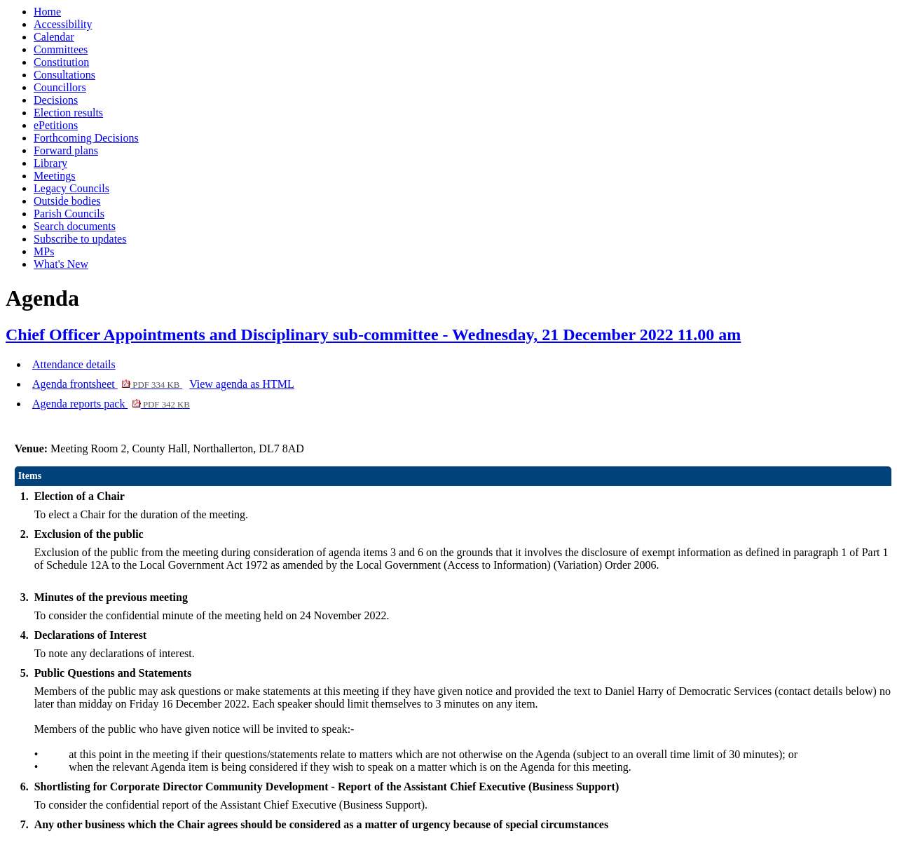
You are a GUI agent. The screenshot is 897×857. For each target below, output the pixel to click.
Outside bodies (67, 201)
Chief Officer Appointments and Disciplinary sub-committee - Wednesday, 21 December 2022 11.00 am (373, 334)
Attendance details (74, 364)
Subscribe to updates (80, 239)
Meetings (55, 176)
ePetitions (56, 125)
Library (50, 163)
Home (47, 12)
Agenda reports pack (111, 404)
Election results (68, 113)
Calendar (54, 37)
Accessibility (63, 24)
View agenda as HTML (241, 384)
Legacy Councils (71, 188)
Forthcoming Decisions (86, 138)
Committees (61, 49)
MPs (44, 251)
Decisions (56, 100)
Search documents (75, 226)
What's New (61, 264)
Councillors (60, 87)
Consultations (64, 75)
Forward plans (66, 150)
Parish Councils (69, 214)
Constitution (61, 62)
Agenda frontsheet (107, 384)
